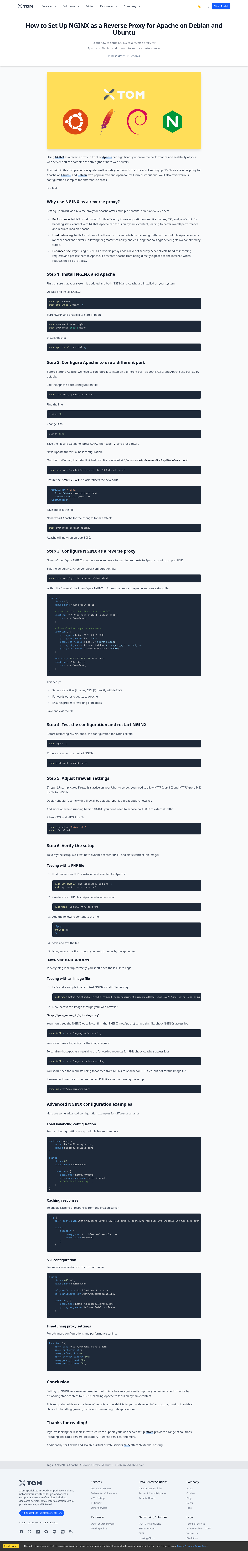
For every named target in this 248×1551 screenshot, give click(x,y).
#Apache (73, 1465)
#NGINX (60, 1465)
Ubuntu (66, 175)
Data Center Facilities (150, 1488)
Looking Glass (146, 1538)
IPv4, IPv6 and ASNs (150, 1523)
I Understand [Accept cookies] (10, 1546)
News (190, 1503)
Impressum (193, 1533)
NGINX (59, 157)
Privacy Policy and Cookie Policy (192, 1546)
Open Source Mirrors (103, 1523)
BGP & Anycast (147, 1528)
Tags (189, 1507)
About (190, 1488)
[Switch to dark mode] (200, 6)
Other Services (99, 1507)
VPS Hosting (98, 1498)
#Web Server (135, 1465)
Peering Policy (99, 1528)
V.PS (127, 1445)
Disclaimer (192, 1538)
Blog (189, 1498)
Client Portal (221, 6)
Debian (82, 175)
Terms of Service (196, 1523)
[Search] (207, 6)
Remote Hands (147, 1498)
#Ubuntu (107, 1465)
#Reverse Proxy (90, 1465)
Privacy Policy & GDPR (199, 1528)
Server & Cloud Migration (153, 1493)
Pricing (90, 6)
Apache (107, 157)
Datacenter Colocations (104, 1493)
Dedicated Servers (101, 1488)
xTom (150, 1432)
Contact (191, 1493)
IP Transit (96, 1503)
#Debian (120, 1465)
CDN (141, 1533)
